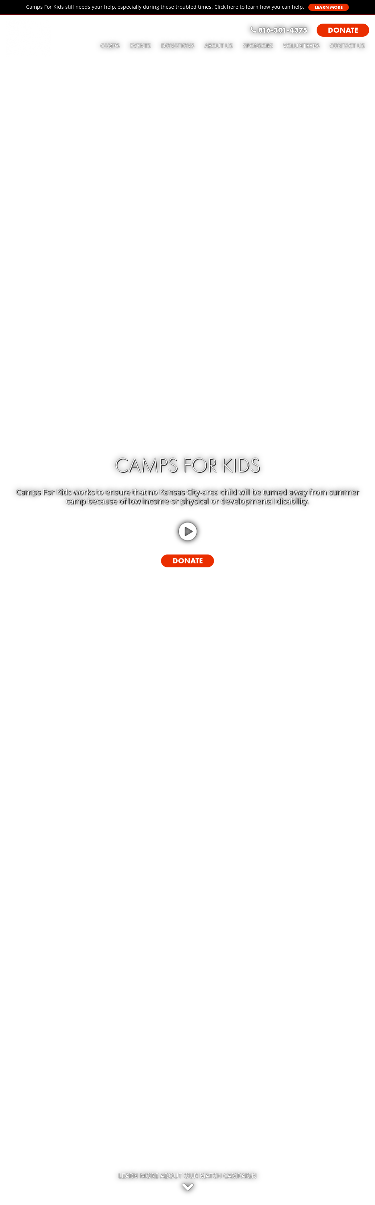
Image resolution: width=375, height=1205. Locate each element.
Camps (110, 46)
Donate (188, 560)
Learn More (329, 7)
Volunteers (301, 46)
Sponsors (258, 46)
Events (140, 46)
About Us (219, 46)
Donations (177, 46)
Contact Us (347, 46)
